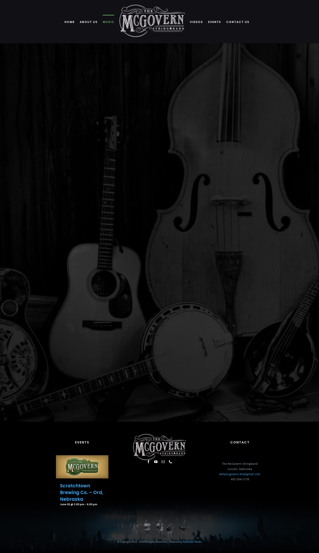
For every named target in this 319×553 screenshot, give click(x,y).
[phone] (170, 461)
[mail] (163, 461)
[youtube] (155, 461)
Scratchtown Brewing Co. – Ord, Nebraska (81, 492)
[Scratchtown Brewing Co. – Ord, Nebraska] (82, 458)
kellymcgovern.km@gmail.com (239, 474)
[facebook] (148, 461)
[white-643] (159, 435)
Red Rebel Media (192, 541)
